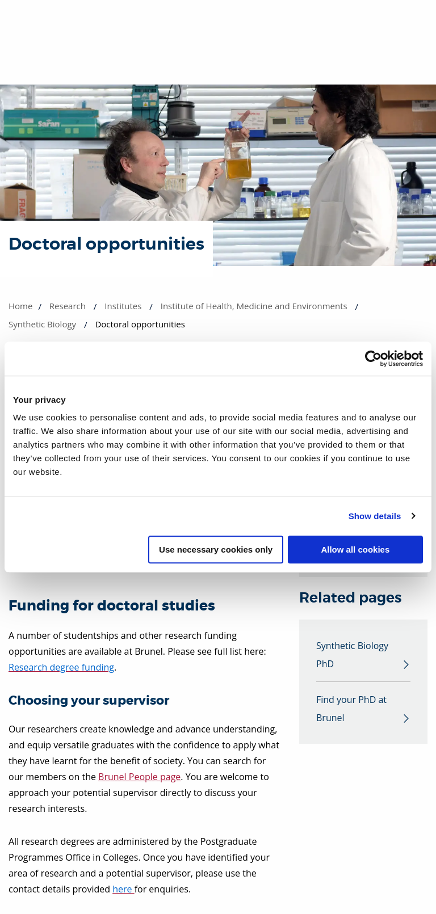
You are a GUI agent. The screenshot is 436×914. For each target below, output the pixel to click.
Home (20, 305)
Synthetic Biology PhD (352, 654)
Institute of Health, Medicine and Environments (254, 305)
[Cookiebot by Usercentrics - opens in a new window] (373, 358)
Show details (375, 516)
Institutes (122, 305)
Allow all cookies (355, 549)
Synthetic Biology (42, 324)
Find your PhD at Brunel (351, 708)
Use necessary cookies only (215, 549)
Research (67, 305)
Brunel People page (139, 776)
